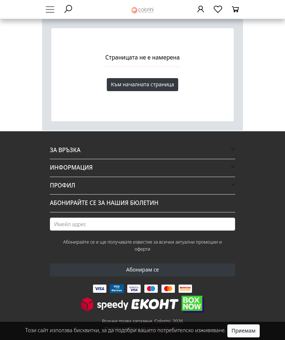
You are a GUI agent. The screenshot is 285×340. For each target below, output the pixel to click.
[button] (142, 150)
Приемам (243, 330)
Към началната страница (142, 84)
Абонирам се (142, 269)
